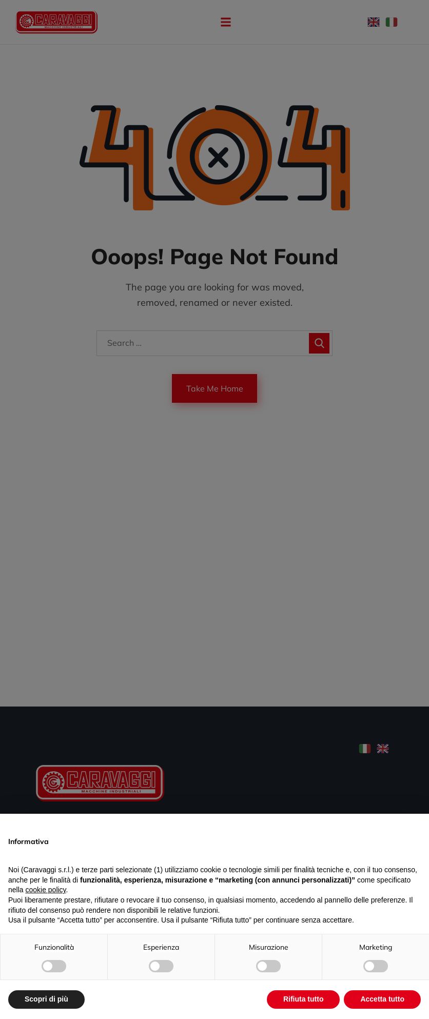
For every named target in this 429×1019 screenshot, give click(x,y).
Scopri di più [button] (46, 999)
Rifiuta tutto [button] (303, 999)
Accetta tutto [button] (382, 999)
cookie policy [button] (45, 890)
